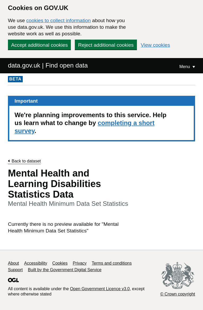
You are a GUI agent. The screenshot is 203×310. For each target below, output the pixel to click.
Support (15, 270)
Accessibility (35, 263)
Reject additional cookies (105, 45)
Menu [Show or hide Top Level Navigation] (185, 66)
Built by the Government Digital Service (65, 270)
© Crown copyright (177, 294)
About (13, 263)
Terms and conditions (112, 263)
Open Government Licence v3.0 (100, 289)
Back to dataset (26, 161)
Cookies (60, 263)
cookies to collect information (58, 20)
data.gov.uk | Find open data (48, 65)
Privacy (79, 263)
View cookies (155, 44)
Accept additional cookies (39, 45)
